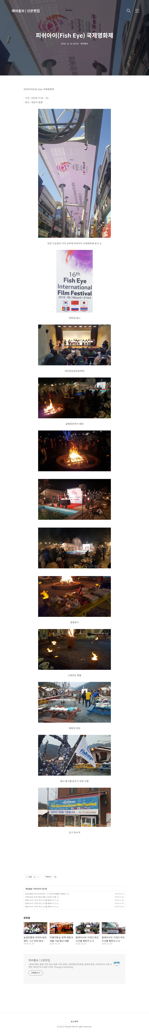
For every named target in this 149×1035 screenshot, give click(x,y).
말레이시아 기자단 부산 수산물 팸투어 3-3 (40, 900)
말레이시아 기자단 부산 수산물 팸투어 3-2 (40, 903)
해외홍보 (29, 889)
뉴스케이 (74, 1021)
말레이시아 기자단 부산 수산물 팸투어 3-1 (40, 906)
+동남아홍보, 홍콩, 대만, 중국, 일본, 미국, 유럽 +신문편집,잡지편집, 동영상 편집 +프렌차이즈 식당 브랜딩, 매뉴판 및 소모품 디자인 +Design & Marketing (70, 965)
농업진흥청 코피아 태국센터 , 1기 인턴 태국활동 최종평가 (45, 893)
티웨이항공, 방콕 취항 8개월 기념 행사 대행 (40, 897)
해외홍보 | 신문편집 (26, 11)
